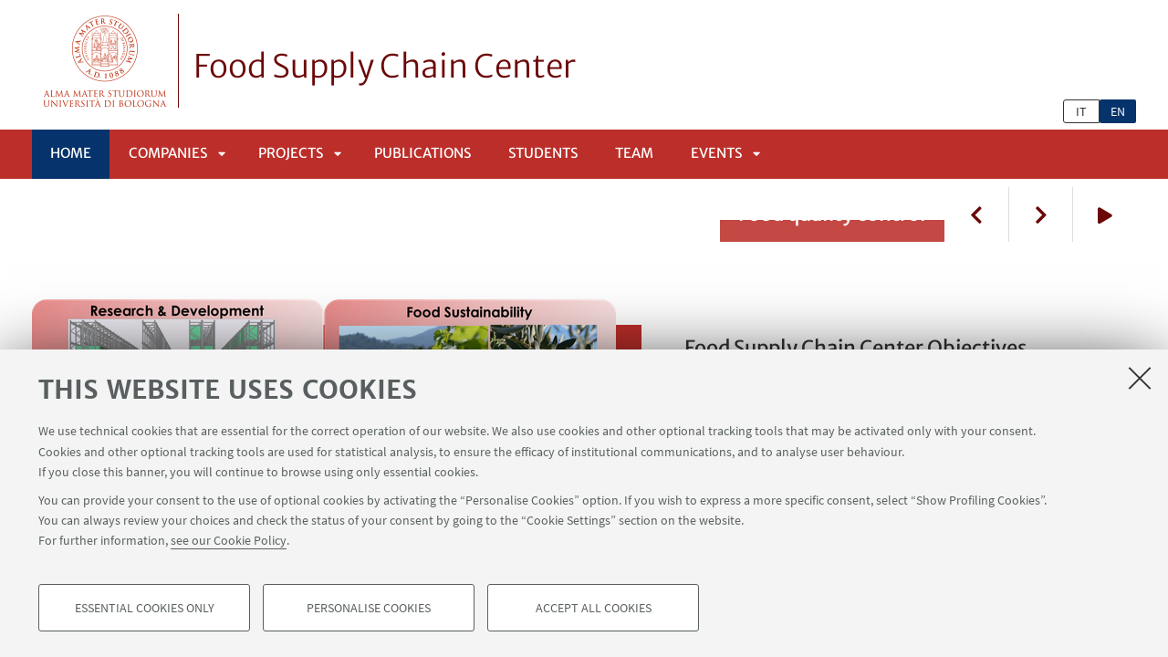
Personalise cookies (369, 608)
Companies (168, 153)
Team (634, 153)
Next (1040, 214)
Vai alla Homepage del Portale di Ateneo (105, 61)
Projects (290, 153)
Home (70, 153)
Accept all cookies (594, 608)
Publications (422, 153)
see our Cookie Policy (229, 540)
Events (716, 153)
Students (543, 153)
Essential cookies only (144, 608)
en (1118, 111)
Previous (976, 214)
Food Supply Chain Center (384, 67)
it (1081, 111)
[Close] (1139, 377)
